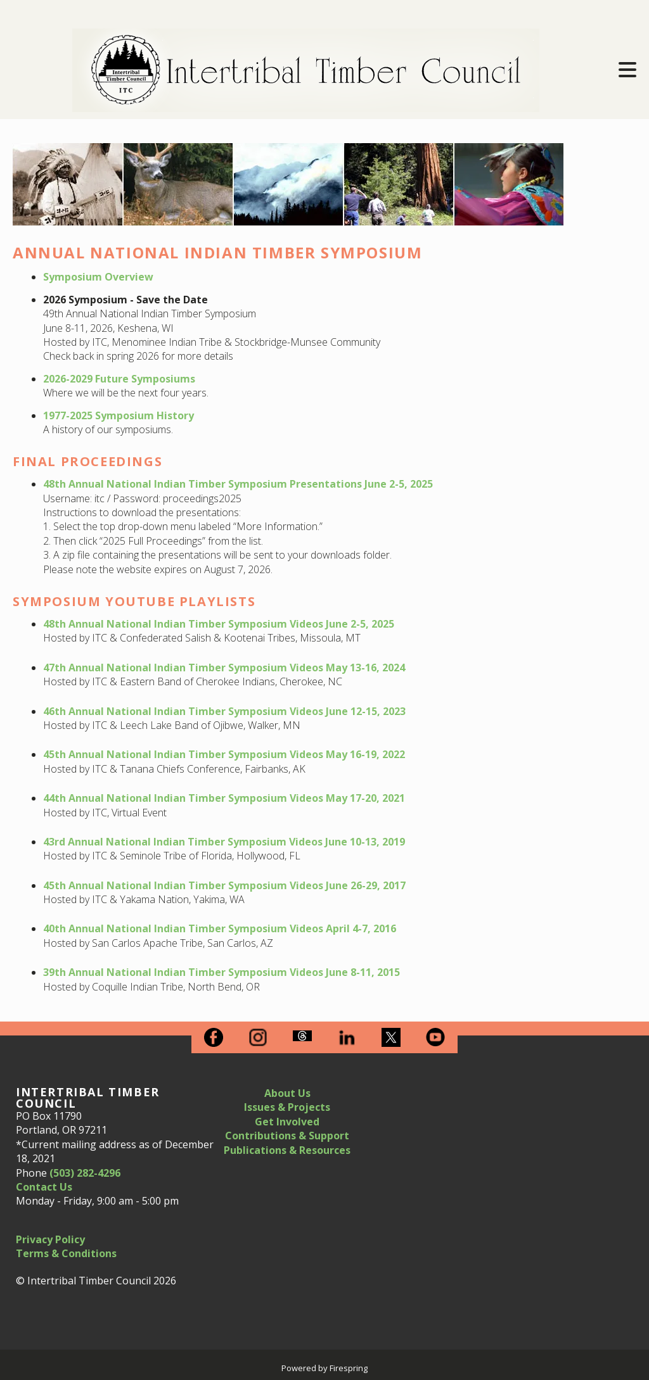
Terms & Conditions (66, 1253)
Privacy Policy (50, 1239)
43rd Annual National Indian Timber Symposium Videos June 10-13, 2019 (224, 842)
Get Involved (287, 1122)
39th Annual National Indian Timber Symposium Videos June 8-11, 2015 (221, 972)
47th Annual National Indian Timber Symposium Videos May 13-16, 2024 (224, 667)
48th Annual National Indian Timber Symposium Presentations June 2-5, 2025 (238, 484)
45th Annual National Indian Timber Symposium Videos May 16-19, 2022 (224, 754)
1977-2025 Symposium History (118, 415)
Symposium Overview (98, 277)
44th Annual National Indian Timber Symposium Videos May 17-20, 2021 (224, 798)
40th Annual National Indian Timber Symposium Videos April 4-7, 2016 (219, 928)
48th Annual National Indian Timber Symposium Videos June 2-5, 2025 (218, 624)
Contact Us (44, 1187)
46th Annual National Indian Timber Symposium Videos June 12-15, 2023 (224, 711)
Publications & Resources (287, 1150)
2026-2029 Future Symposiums (119, 379)
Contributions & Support (287, 1136)
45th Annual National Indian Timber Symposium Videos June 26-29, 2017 (224, 885)
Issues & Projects (287, 1107)
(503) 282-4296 (84, 1173)
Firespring (349, 1368)
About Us (287, 1093)
